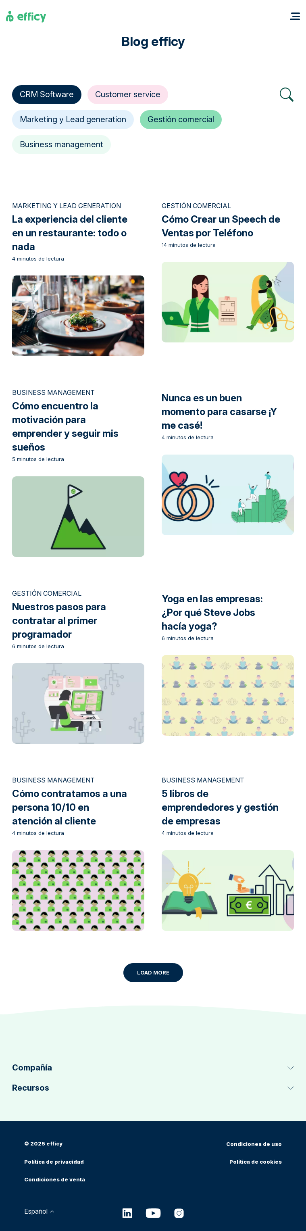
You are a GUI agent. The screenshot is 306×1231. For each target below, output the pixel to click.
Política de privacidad (54, 1161)
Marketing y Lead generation (73, 119)
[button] (295, 16)
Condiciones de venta (54, 1179)
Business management (61, 144)
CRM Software (47, 94)
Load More (153, 972)
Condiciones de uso (254, 1144)
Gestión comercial (181, 119)
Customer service (127, 94)
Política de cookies (255, 1161)
